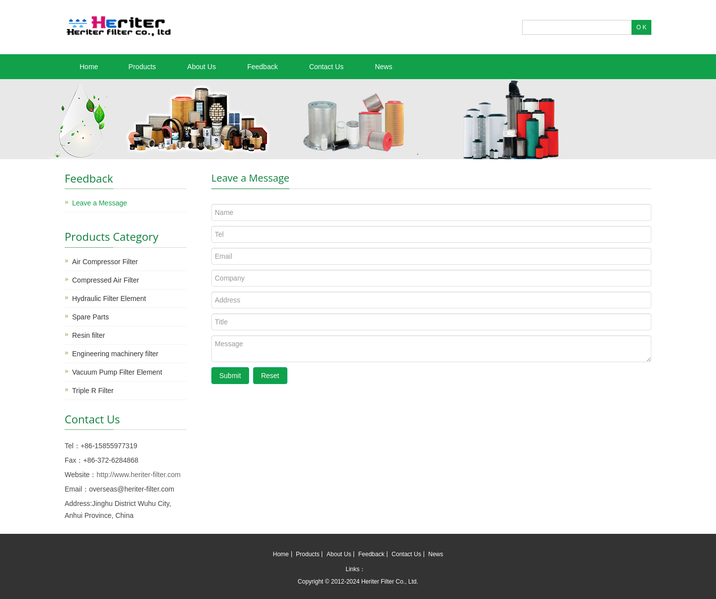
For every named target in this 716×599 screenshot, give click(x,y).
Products (142, 67)
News (383, 67)
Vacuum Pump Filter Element (117, 372)
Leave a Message (99, 203)
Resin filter (88, 335)
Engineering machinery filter (115, 354)
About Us (201, 67)
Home (89, 67)
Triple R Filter (93, 391)
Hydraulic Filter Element (109, 298)
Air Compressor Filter (105, 262)
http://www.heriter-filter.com (138, 475)
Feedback (262, 67)
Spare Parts (90, 317)
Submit (230, 376)
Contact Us (326, 67)
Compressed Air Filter (105, 280)
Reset (270, 376)
